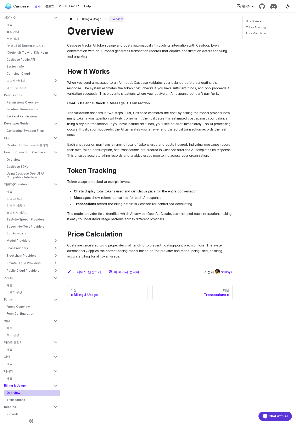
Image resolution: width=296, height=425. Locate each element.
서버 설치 (13, 38)
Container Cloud (18, 73)
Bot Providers (16, 233)
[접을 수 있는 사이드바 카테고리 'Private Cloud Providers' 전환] (55, 263)
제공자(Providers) (16, 184)
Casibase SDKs (17, 166)
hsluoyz (224, 272)
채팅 (7, 356)
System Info (15, 66)
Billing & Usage (15, 385)
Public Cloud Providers (23, 270)
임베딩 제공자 (16, 205)
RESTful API (69, 6)
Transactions (16, 400)
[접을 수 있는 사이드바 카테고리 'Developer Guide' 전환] (55, 123)
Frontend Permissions (22, 109)
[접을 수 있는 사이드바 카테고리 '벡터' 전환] (55, 321)
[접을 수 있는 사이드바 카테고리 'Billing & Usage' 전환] (55, 385)
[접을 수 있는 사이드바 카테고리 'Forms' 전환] (55, 299)
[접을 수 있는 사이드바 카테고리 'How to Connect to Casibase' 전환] (55, 152)
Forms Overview (18, 306)
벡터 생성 (13, 335)
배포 (7, 138)
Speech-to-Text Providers (25, 226)
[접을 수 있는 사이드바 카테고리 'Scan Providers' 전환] (55, 248)
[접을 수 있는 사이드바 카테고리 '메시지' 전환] (55, 371)
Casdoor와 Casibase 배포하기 (27, 145)
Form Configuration (20, 313)
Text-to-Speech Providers (26, 219)
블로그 (49, 6)
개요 (9, 24)
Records (10, 407)
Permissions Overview (23, 102)
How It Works (254, 21)
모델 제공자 (14, 198)
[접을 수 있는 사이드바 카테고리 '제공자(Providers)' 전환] (55, 184)
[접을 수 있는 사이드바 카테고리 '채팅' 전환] (55, 356)
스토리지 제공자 (17, 212)
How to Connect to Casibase (24, 152)
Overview (13, 159)
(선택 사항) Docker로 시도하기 (27, 45)
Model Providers (18, 240)
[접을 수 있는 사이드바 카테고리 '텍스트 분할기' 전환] (55, 342)
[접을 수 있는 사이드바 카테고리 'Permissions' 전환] (55, 95)
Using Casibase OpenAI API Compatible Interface (26, 175)
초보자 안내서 (16, 80)
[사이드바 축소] (31, 421)
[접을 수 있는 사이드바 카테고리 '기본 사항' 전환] (55, 17)
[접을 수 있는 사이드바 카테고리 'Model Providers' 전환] (55, 240)
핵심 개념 (13, 31)
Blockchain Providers (22, 255)
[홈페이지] (71, 19)
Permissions (13, 95)
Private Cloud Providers (24, 263)
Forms (8, 299)
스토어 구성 (14, 292)
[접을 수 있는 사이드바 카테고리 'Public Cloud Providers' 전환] (55, 270)
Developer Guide (16, 123)
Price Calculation (256, 33)
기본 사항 (10, 17)
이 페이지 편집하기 (84, 272)
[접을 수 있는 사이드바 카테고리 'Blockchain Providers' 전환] (55, 255)
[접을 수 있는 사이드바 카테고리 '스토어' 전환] (55, 278)
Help (87, 6)
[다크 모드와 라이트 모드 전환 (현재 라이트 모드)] (287, 6)
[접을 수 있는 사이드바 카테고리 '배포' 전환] (55, 138)
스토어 (8, 278)
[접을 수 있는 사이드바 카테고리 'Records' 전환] (55, 407)
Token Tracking (256, 27)
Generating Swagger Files (25, 130)
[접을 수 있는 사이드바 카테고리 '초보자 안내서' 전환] (55, 80)
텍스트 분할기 (13, 342)
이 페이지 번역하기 (126, 272)
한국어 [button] (244, 6)
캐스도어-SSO (16, 88)
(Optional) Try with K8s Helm (27, 52)
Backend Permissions (22, 116)
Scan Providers (17, 248)
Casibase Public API (21, 59)
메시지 (8, 371)
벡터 (7, 321)
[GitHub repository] (262, 6)
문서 (37, 6)
